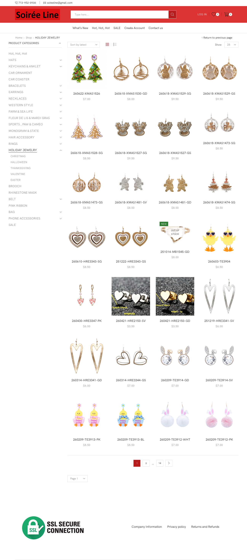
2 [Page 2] (146, 463)
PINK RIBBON (18, 205)
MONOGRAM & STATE (24, 131)
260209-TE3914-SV (219, 380)
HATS (12, 60)
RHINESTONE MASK (23, 192)
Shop (29, 37)
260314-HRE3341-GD (86, 380)
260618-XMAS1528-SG (87, 153)
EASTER (15, 180)
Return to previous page (217, 37)
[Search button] (172, 14)
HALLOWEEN (18, 162)
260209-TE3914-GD (175, 380)
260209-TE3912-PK (219, 439)
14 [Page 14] (159, 463)
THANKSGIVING (20, 168)
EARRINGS (16, 92)
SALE (117, 28)
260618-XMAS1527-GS (175, 153)
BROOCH (15, 186)
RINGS (13, 144)
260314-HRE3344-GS (131, 380)
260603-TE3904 (219, 261)
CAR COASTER (19, 79)
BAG (12, 212)
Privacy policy (176, 527)
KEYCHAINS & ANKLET (25, 66)
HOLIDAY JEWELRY (23, 150)
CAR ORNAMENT (20, 73)
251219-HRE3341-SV (219, 321)
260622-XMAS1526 (86, 93)
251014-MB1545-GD (175, 252)
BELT (12, 199)
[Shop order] (83, 45)
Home (18, 37)
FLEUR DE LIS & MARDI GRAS (29, 118)
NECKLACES (17, 98)
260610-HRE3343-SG (87, 261)
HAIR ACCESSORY (21, 137)
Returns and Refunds (205, 527)
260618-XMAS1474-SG (219, 202)
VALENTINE (17, 174)
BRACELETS (17, 86)
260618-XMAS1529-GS (219, 93)
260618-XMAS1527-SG (131, 153)
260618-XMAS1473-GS (87, 202)
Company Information (147, 527)
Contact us (156, 28)
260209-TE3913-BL (130, 439)
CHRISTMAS (18, 156)
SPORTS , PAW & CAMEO (26, 124)
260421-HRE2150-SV (131, 321)
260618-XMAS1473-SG (219, 143)
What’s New (80, 28)
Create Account (134, 28)
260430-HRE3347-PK (87, 321)
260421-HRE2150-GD (175, 321)
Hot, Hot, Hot (101, 28)
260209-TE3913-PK (86, 439)
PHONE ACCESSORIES (24, 218)
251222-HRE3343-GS (131, 261)
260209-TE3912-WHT (175, 439)
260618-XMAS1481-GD (175, 202)
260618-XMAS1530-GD (131, 93)
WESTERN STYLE (21, 105)
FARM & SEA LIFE (21, 111)
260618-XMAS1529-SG (175, 93)
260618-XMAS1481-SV (131, 202)
